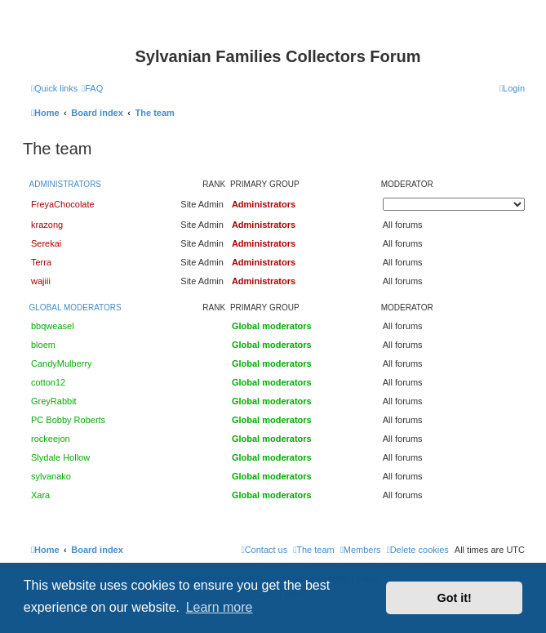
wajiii (41, 281)
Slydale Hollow (60, 457)
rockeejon (50, 439)
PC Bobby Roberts (68, 420)
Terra (41, 262)
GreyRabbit (54, 401)
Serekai (46, 243)
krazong (47, 225)
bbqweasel (52, 326)
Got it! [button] (454, 597)
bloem (43, 345)
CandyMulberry (61, 363)
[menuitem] (92, 88)
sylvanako (51, 476)
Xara (40, 495)
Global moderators (75, 307)
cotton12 (48, 382)
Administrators (65, 184)
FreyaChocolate (63, 204)
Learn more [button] (219, 607)
